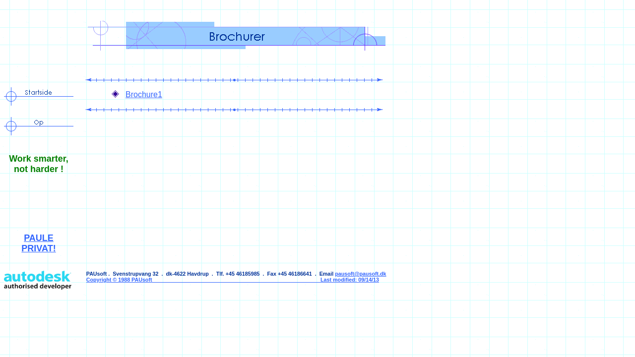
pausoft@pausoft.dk (360, 274)
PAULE (39, 238)
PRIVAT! (38, 248)
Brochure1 (144, 94)
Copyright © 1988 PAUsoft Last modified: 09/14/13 (232, 280)
